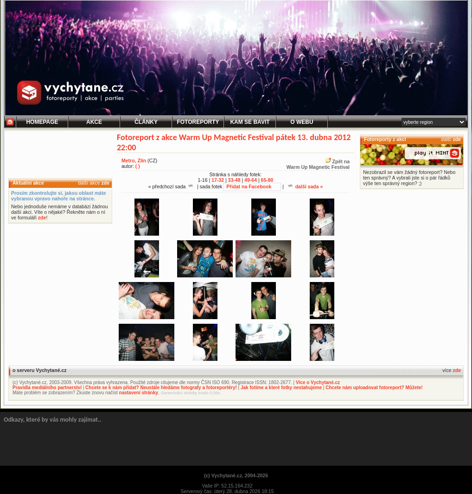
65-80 (267, 180)
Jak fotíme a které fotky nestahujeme (281, 387)
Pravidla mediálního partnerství (47, 387)
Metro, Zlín (133, 160)
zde (105, 183)
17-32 (217, 180)
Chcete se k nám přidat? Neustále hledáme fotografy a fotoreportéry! (161, 387)
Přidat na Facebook (248, 186)
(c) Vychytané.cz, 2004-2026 (236, 475)
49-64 (250, 180)
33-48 (234, 180)
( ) (137, 166)
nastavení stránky (139, 392)
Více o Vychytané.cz (318, 382)
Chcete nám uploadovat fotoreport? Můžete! (373, 387)
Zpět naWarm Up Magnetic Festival (318, 164)
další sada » (305, 186)
